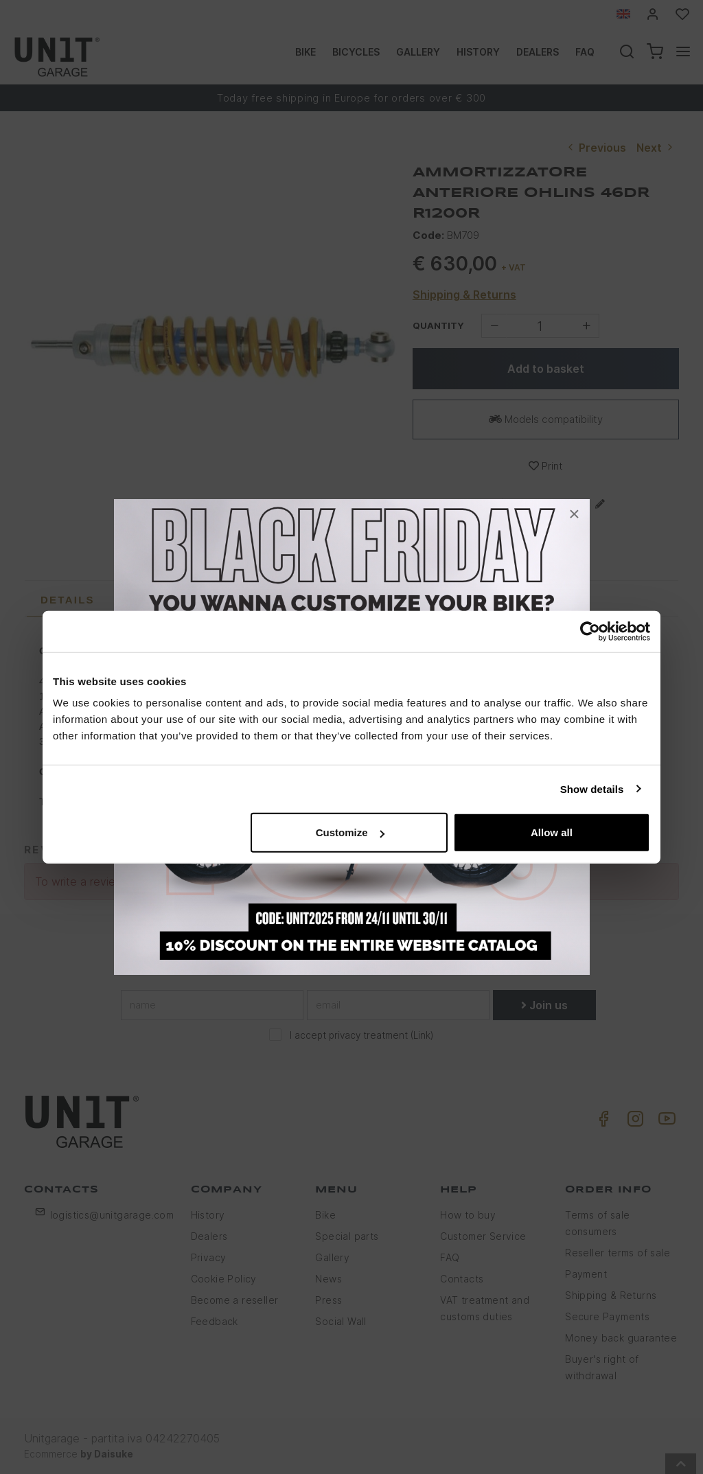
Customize (350, 832)
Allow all (552, 832)
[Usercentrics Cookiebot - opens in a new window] (590, 631)
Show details (592, 788)
